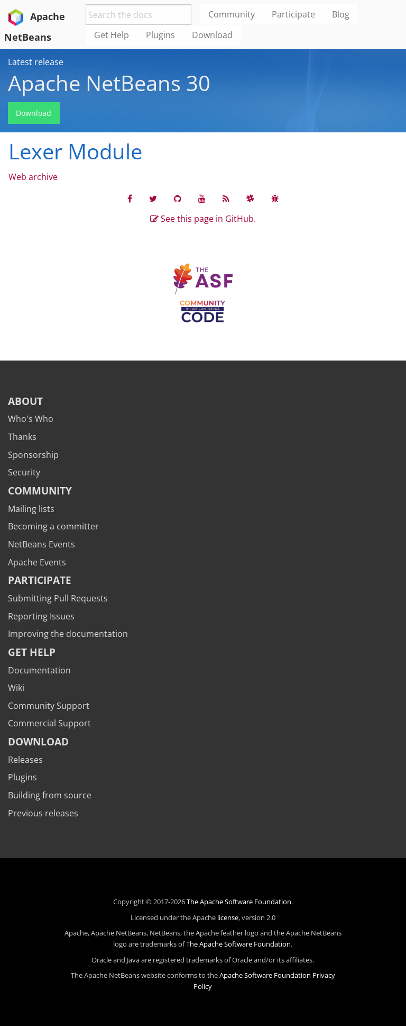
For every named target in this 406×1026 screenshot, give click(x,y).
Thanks (22, 437)
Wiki (16, 688)
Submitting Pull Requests (58, 598)
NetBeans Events (41, 544)
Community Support (48, 706)
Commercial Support (49, 723)
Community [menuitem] (231, 14)
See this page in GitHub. (203, 218)
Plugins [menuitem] (160, 35)
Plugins (22, 777)
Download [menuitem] (212, 35)
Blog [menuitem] (340, 14)
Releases (25, 760)
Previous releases (43, 813)
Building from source (49, 795)
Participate (39, 580)
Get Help (32, 652)
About (25, 401)
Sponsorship (33, 455)
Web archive (33, 177)
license (227, 917)
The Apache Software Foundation (239, 901)
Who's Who (30, 419)
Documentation (39, 670)
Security (24, 472)
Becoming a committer (53, 526)
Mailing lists (31, 509)
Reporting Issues (41, 616)
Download (33, 113)
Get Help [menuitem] (111, 35)
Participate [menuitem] (293, 14)
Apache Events (37, 562)
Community (40, 490)
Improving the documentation (68, 634)
